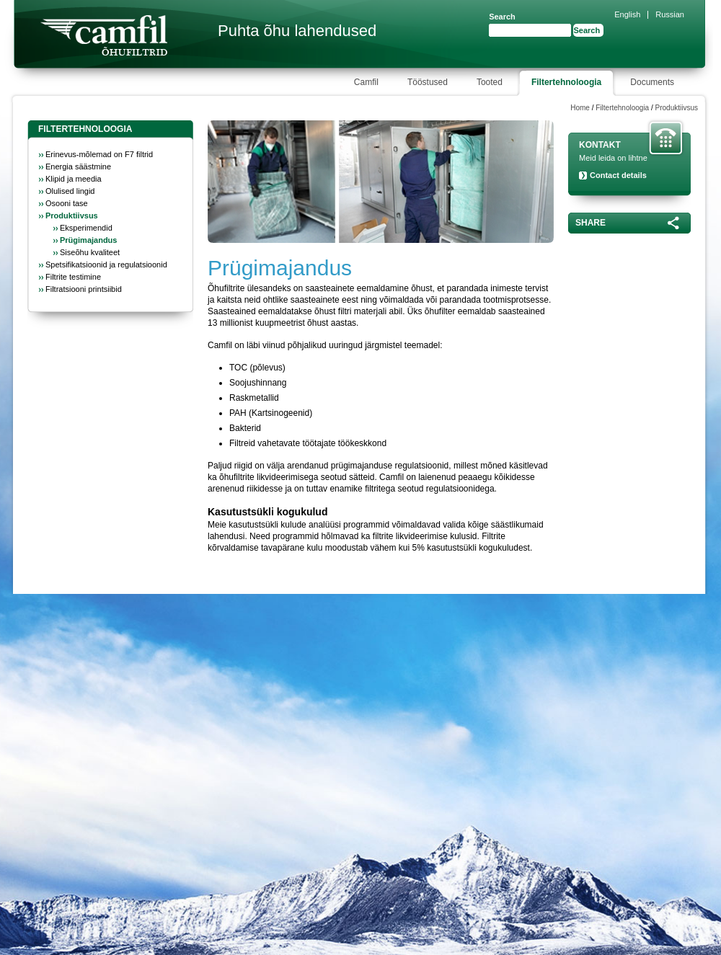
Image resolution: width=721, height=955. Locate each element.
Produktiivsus (676, 108)
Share (590, 223)
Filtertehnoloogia (622, 108)
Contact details (618, 175)
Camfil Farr (103, 35)
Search (502, 16)
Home (580, 108)
